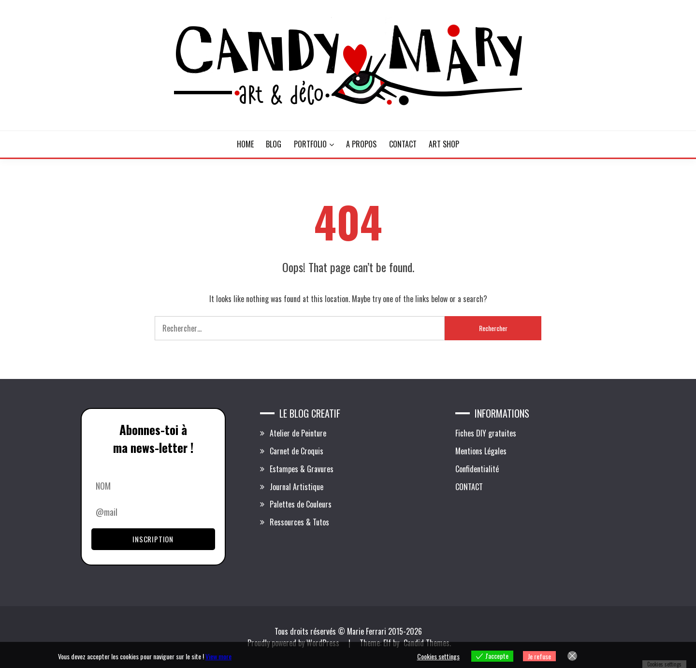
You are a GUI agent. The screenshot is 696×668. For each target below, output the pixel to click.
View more (218, 656)
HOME (245, 144)
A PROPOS (361, 144)
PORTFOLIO (310, 144)
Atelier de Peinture (298, 433)
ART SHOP (444, 144)
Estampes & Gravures (302, 469)
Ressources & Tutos (299, 522)
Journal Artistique (296, 487)
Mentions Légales (481, 451)
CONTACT (403, 144)
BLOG (273, 144)
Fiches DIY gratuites (485, 433)
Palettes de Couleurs (301, 504)
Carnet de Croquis (296, 451)
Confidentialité (477, 469)
